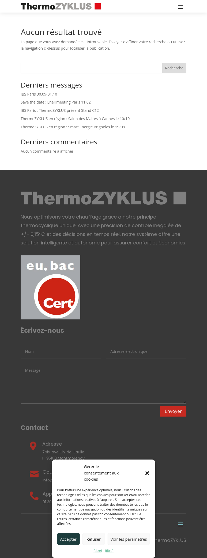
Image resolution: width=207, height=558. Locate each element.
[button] (147, 473)
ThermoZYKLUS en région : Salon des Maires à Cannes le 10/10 (75, 118)
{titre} (97, 550)
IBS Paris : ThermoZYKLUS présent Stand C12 (60, 110)
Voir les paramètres (128, 539)
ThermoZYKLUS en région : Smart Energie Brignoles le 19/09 (73, 126)
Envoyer (173, 411)
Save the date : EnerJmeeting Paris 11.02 (56, 102)
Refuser (93, 539)
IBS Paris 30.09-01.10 (39, 94)
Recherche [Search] (174, 67)
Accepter (68, 539)
